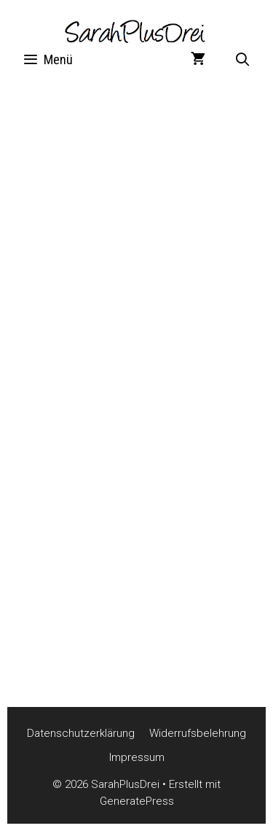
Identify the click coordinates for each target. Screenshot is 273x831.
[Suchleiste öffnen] (243, 59)
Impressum (137, 757)
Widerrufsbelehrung (197, 733)
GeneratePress (137, 801)
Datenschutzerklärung (81, 733)
